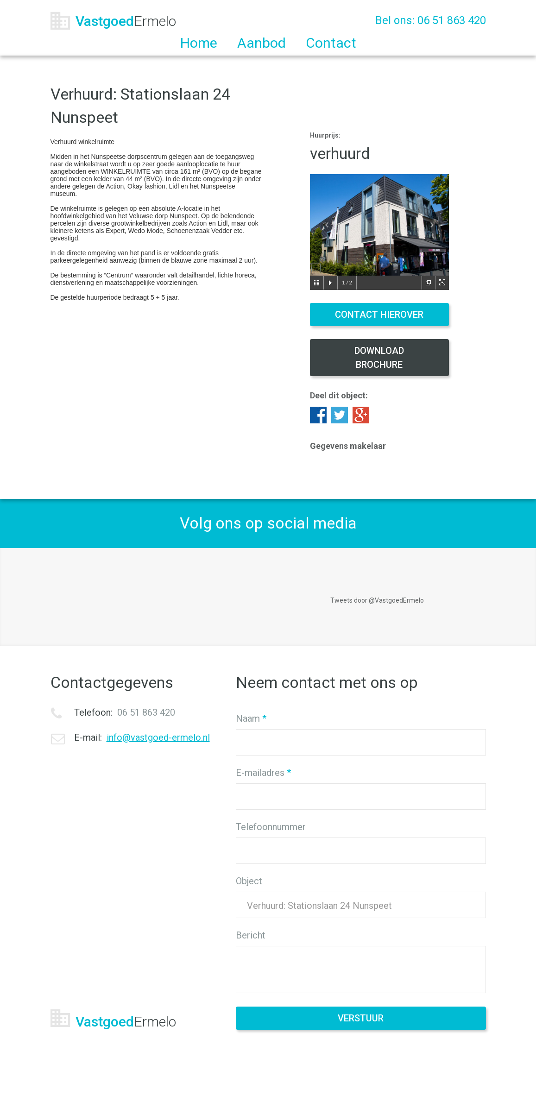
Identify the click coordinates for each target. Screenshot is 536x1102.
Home (198, 43)
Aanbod (261, 43)
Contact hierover (379, 314)
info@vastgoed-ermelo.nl (158, 737)
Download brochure (379, 357)
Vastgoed (126, 21)
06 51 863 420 (451, 20)
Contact (331, 43)
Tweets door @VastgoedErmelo (377, 600)
